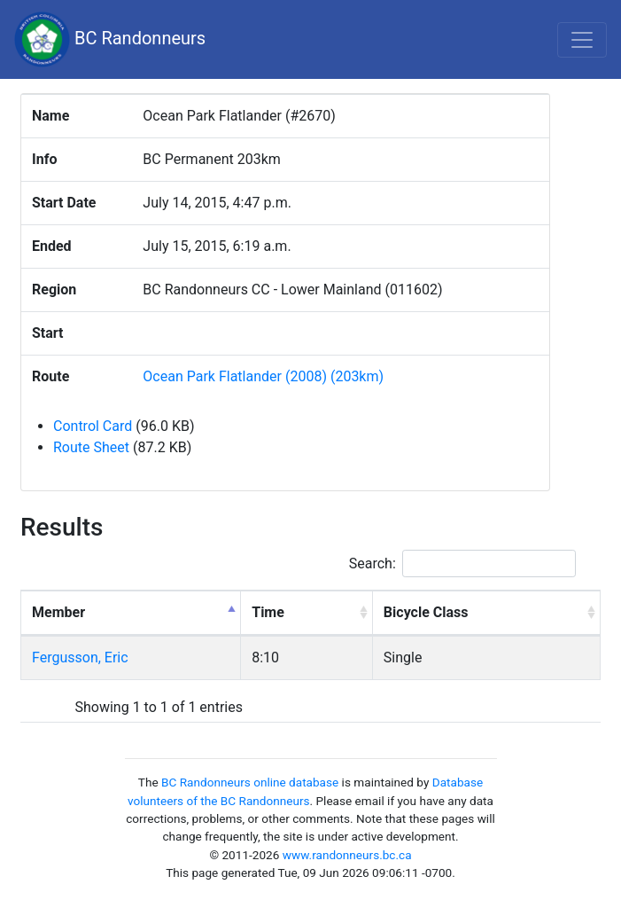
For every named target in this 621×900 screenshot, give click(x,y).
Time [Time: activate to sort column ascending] (268, 612)
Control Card (92, 426)
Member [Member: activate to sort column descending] (58, 612)
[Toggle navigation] (582, 40)
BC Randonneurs (110, 39)
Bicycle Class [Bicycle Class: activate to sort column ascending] (426, 612)
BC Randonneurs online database (249, 782)
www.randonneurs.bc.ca (347, 855)
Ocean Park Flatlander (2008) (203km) (263, 376)
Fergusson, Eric (80, 657)
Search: (462, 563)
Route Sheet (91, 447)
